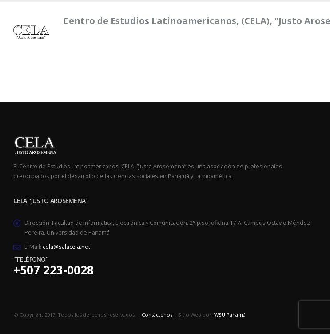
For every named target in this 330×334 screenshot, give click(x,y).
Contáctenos (157, 314)
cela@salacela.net (66, 246)
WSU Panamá (230, 314)
